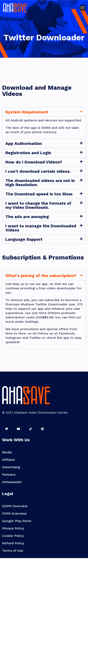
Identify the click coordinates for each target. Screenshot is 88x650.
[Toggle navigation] (82, 7)
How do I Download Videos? (33, 162)
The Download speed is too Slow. (39, 193)
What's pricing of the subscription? (40, 275)
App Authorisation (23, 143)
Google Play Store (16, 521)
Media (7, 452)
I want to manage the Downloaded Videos (40, 227)
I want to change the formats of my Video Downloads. (38, 205)
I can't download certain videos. (38, 171)
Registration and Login (28, 152)
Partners (8, 474)
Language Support (23, 239)
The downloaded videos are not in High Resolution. (40, 182)
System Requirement (26, 111)
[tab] (44, 111)
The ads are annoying (27, 216)
